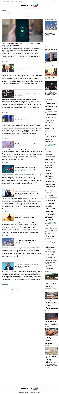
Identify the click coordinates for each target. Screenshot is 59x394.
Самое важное (21, 13)
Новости (14, 13)
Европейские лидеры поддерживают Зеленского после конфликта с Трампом (26, 192)
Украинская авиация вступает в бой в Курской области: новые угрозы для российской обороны (51, 216)
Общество (49, 13)
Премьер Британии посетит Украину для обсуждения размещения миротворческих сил (51, 92)
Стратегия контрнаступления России (25, 67)
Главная (8, 1)
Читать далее (5, 61)
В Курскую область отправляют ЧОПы (51, 246)
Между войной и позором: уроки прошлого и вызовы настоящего (27, 93)
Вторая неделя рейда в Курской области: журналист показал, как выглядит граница (51, 138)
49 (12, 289)
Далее (17, 289)
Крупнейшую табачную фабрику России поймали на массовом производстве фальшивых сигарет (51, 304)
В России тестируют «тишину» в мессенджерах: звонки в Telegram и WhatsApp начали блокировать (21, 44)
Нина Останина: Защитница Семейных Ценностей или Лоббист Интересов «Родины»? (50, 63)
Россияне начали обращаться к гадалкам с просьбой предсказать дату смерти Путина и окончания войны (51, 360)
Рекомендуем (30, 16)
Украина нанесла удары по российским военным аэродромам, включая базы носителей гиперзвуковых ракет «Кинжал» (50, 180)
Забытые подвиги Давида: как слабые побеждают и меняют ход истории (25, 216)
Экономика (43, 13)
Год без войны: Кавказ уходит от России (50, 78)
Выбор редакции (29, 13)
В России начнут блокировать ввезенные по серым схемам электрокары (51, 340)
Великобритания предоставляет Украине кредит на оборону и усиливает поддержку (29, 168)
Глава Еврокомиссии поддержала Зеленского (28, 144)
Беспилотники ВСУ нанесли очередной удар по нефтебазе (51, 323)
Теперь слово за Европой (22, 118)
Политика (37, 13)
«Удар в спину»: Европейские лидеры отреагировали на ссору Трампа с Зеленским (27, 241)
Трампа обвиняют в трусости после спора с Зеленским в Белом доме (27, 265)
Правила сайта (14, 1)
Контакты (20, 1)
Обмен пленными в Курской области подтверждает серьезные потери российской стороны (51, 105)
